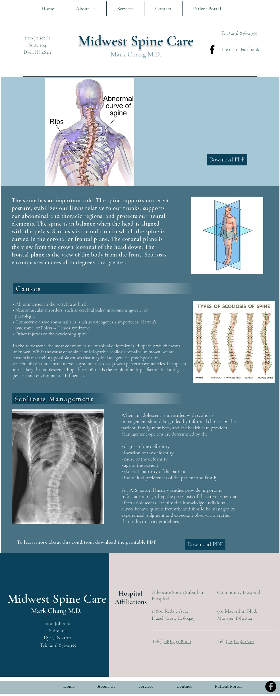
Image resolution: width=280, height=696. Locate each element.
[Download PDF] (227, 159)
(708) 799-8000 (175, 641)
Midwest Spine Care (136, 41)
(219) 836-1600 (240, 641)
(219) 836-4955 (243, 33)
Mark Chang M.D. (136, 54)
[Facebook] (212, 50)
